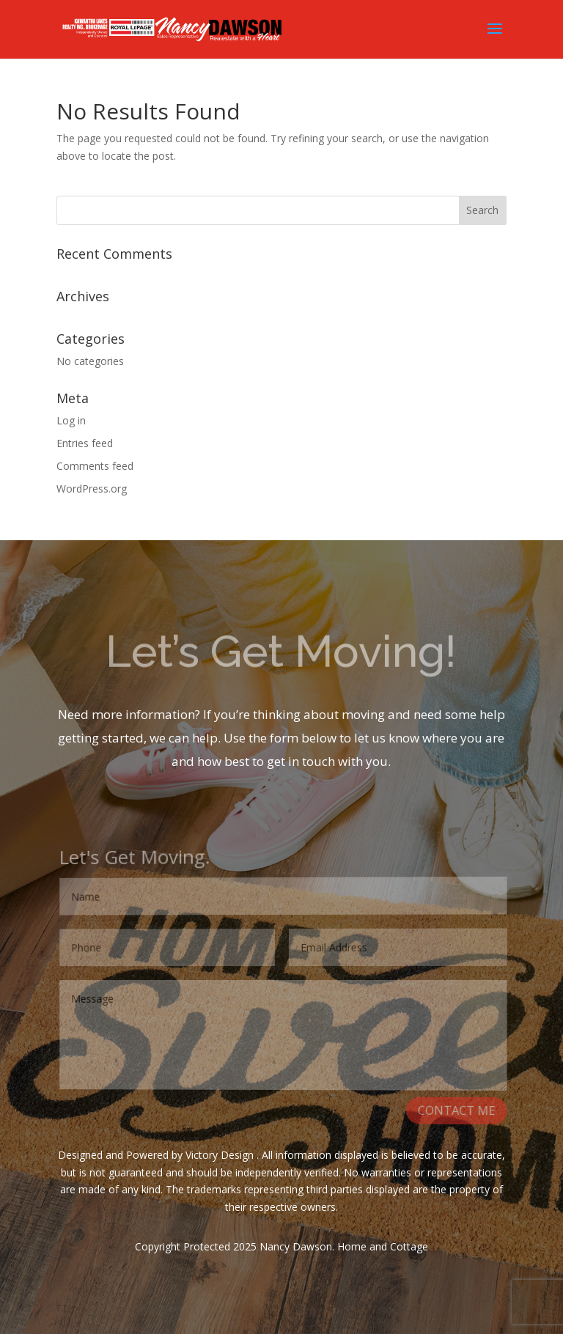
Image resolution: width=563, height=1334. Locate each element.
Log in (71, 420)
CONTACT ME (457, 1112)
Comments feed (94, 466)
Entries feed (84, 443)
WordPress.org (91, 488)
